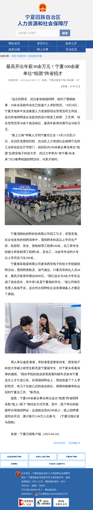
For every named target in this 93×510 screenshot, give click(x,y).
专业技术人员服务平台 (57, 464)
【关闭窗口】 (74, 443)
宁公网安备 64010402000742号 (51, 494)
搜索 (65, 33)
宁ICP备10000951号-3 (31, 490)
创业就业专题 (35, 56)
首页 (14, 56)
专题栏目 (21, 56)
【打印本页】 (59, 443)
